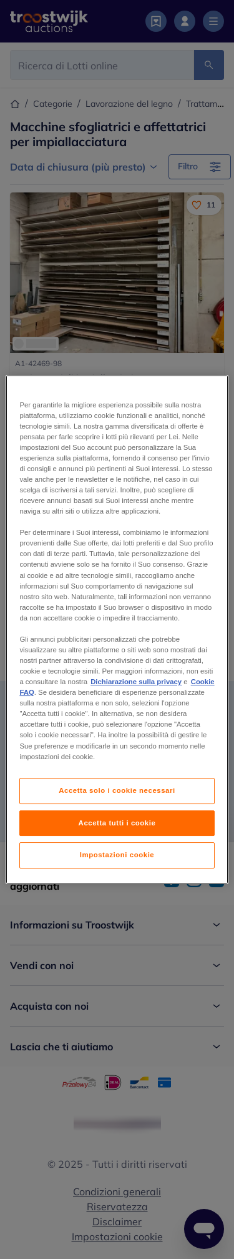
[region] (117, 630)
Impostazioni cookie (117, 855)
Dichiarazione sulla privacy (136, 681)
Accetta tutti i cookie (117, 823)
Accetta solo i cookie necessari (117, 790)
